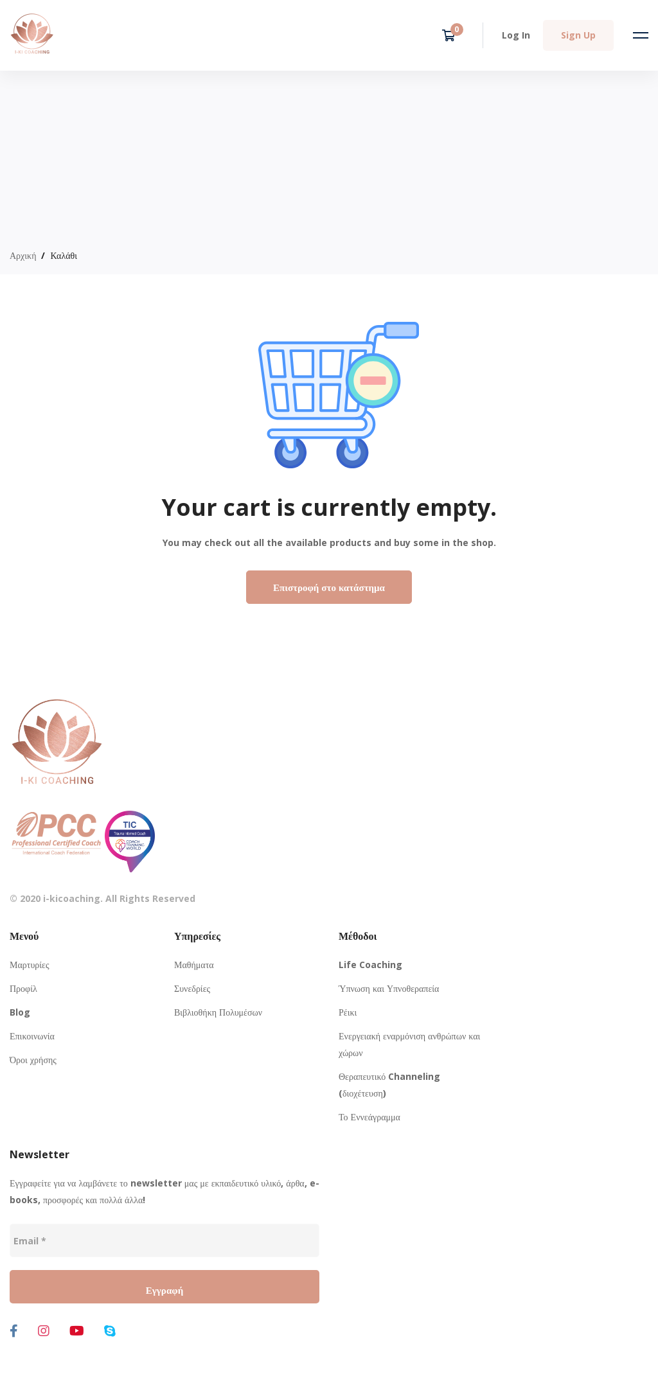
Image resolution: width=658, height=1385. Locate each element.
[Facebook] (13, 1331)
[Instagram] (44, 1331)
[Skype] (110, 1331)
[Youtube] (77, 1331)
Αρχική (23, 255)
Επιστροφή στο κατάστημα (329, 587)
